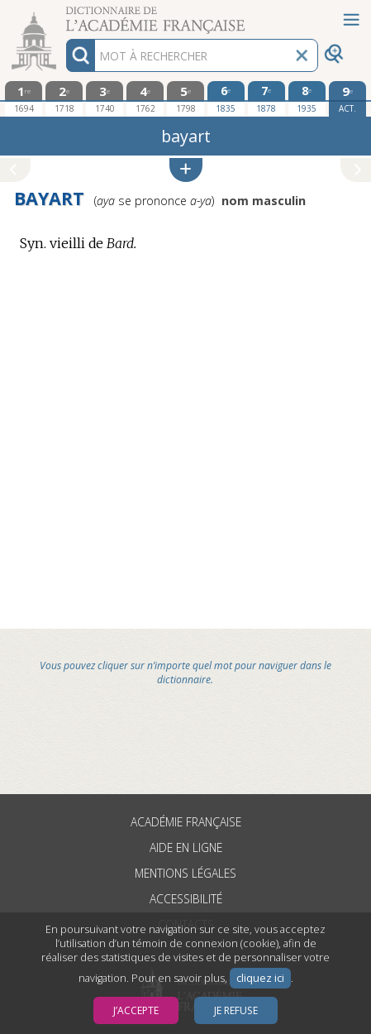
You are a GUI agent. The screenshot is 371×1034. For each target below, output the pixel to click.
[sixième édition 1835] (226, 98)
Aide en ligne (186, 847)
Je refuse (236, 1010)
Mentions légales (185, 873)
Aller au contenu (64, 14)
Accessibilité (186, 899)
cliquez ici (260, 978)
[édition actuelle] (347, 99)
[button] (185, 170)
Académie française (186, 822)
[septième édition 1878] (266, 98)
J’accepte (136, 1010)
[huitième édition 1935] (307, 98)
